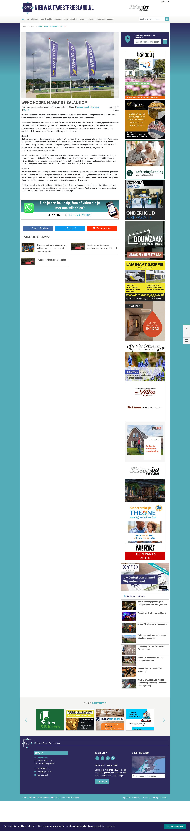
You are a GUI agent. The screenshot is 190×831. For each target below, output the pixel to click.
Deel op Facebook (38, 228)
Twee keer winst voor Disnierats (51, 259)
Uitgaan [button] (91, 19)
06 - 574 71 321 (80, 215)
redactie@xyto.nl (44, 766)
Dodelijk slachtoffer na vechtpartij (151, 613)
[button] (23, 720)
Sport (33, 27)
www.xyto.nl (42, 770)
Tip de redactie (101, 228)
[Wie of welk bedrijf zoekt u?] (147, 41)
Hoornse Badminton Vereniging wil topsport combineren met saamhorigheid (51, 248)
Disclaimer (146, 792)
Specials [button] (73, 19)
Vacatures (101, 19)
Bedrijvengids (46, 19)
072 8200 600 (43, 763)
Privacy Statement (159, 792)
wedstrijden (89, 107)
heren (96, 107)
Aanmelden (102, 776)
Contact (110, 19)
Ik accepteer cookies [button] (175, 826)
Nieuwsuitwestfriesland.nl (64, 7)
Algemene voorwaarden (131, 792)
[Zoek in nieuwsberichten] (152, 19)
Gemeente (58, 19)
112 (27, 19)
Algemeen (35, 19)
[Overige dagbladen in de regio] (148, 757)
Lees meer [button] (111, 826)
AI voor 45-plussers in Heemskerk (152, 624)
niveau (80, 107)
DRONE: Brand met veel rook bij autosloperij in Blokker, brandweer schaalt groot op (151, 683)
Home (25, 27)
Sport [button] (82, 19)
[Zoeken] (167, 19)
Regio (66, 19)
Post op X (70, 228)
